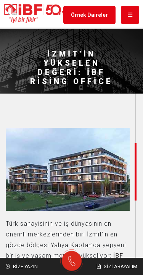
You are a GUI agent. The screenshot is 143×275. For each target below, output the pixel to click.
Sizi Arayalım (117, 266)
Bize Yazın (22, 266)
